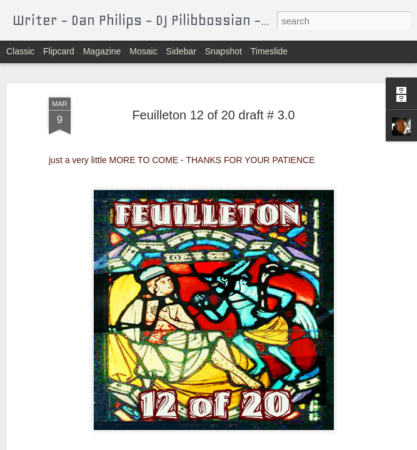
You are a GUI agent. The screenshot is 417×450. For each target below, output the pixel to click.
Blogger (247, 443)
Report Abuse (284, 443)
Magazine (102, 51)
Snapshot (223, 51)
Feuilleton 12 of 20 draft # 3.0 (213, 95)
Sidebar (181, 51)
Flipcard (58, 51)
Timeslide (269, 51)
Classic (20, 51)
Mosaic (143, 51)
